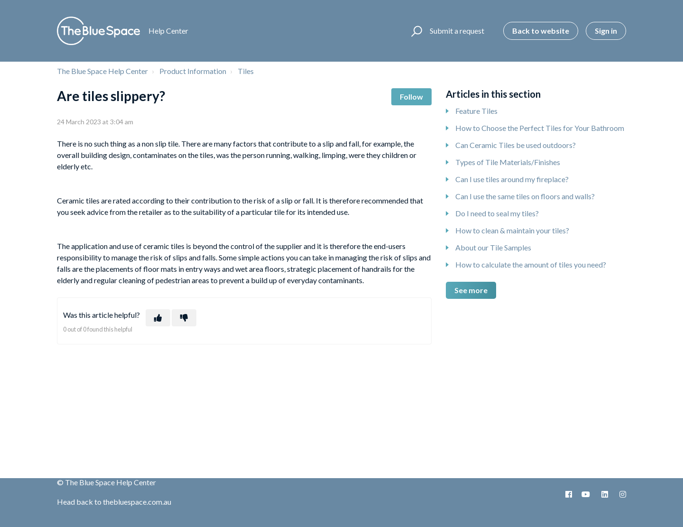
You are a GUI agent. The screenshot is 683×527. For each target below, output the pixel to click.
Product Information (192, 70)
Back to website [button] (540, 30)
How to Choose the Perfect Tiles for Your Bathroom (539, 127)
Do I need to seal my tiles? (497, 213)
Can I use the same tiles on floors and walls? (525, 196)
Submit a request (457, 30)
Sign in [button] (606, 30)
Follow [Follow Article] (411, 96)
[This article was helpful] (158, 317)
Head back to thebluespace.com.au (114, 501)
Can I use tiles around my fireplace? (512, 179)
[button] (415, 30)
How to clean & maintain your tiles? (512, 230)
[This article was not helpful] (184, 317)
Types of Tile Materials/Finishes (507, 161)
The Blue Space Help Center (102, 70)
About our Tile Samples (493, 247)
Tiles (246, 70)
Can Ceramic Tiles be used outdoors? (515, 144)
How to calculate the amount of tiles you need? (530, 264)
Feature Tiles (476, 110)
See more (471, 290)
